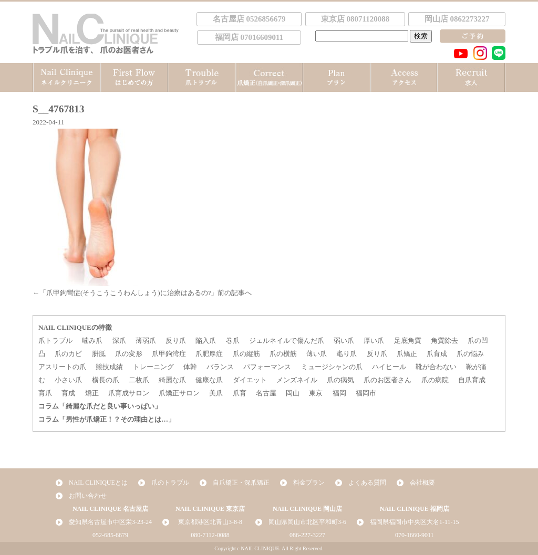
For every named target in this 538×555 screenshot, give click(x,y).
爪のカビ (68, 354)
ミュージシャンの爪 (332, 367)
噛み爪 (92, 340)
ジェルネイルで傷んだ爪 (286, 340)
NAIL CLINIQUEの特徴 (75, 327)
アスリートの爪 (62, 367)
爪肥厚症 (209, 354)
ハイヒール (389, 367)
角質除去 (444, 340)
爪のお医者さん (387, 380)
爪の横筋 (283, 354)
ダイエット (250, 380)
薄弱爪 (146, 340)
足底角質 (407, 340)
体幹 (190, 367)
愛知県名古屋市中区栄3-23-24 (110, 522)
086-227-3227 (307, 535)
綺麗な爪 (172, 380)
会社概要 (422, 482)
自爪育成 (471, 380)
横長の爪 (105, 380)
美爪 (216, 393)
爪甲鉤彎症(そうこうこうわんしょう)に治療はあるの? (128, 293)
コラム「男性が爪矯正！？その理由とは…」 (106, 419)
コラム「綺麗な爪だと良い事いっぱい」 (99, 406)
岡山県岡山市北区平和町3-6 (307, 522)
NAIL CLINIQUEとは (98, 482)
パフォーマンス (267, 367)
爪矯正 (407, 354)
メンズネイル (296, 380)
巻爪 (233, 340)
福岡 (339, 393)
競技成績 (109, 367)
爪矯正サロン (179, 393)
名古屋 (266, 393)
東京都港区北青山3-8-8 (210, 522)
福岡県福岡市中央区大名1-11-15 (414, 522)
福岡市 (366, 393)
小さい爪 (68, 380)
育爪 (45, 393)
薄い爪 (316, 354)
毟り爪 (346, 354)
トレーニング (153, 367)
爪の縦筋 (246, 354)
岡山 (292, 393)
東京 (316, 393)
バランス (220, 367)
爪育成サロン (128, 393)
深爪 (119, 340)
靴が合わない (436, 367)
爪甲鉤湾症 (169, 354)
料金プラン (309, 482)
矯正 (92, 393)
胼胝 (99, 354)
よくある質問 (367, 482)
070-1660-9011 (414, 535)
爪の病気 (340, 380)
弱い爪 (344, 340)
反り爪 (175, 340)
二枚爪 (139, 380)
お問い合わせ (88, 495)
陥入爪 (205, 340)
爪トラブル (55, 340)
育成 (68, 393)
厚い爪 (374, 340)
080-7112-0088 (210, 535)
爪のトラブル (170, 482)
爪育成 (437, 354)
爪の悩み (470, 354)
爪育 (239, 393)
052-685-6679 (110, 535)
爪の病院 (435, 380)
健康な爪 (209, 380)
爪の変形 (128, 354)
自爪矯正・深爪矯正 (241, 482)
